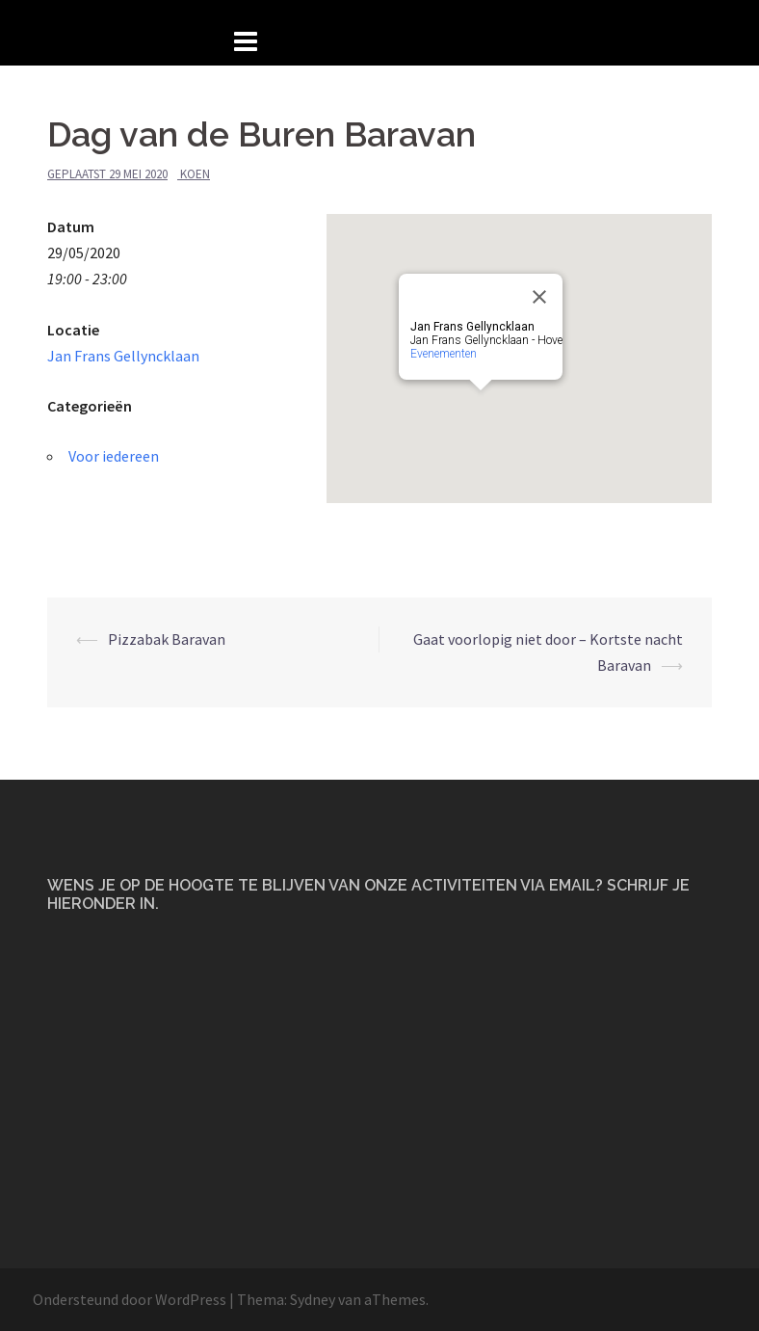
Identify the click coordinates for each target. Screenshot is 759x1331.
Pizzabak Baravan (166, 639)
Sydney (312, 1299)
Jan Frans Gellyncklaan (123, 355)
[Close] (539, 297)
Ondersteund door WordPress (129, 1299)
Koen (195, 174)
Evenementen (443, 353)
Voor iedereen (113, 456)
